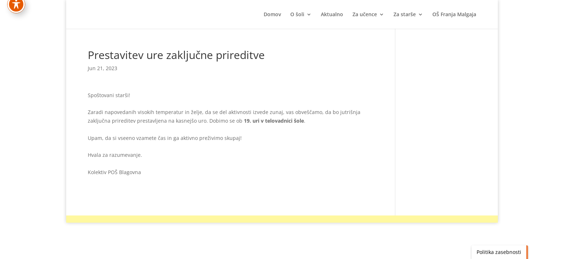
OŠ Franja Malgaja (454, 15)
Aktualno (332, 15)
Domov (272, 15)
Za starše (405, 15)
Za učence (364, 15)
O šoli (297, 15)
